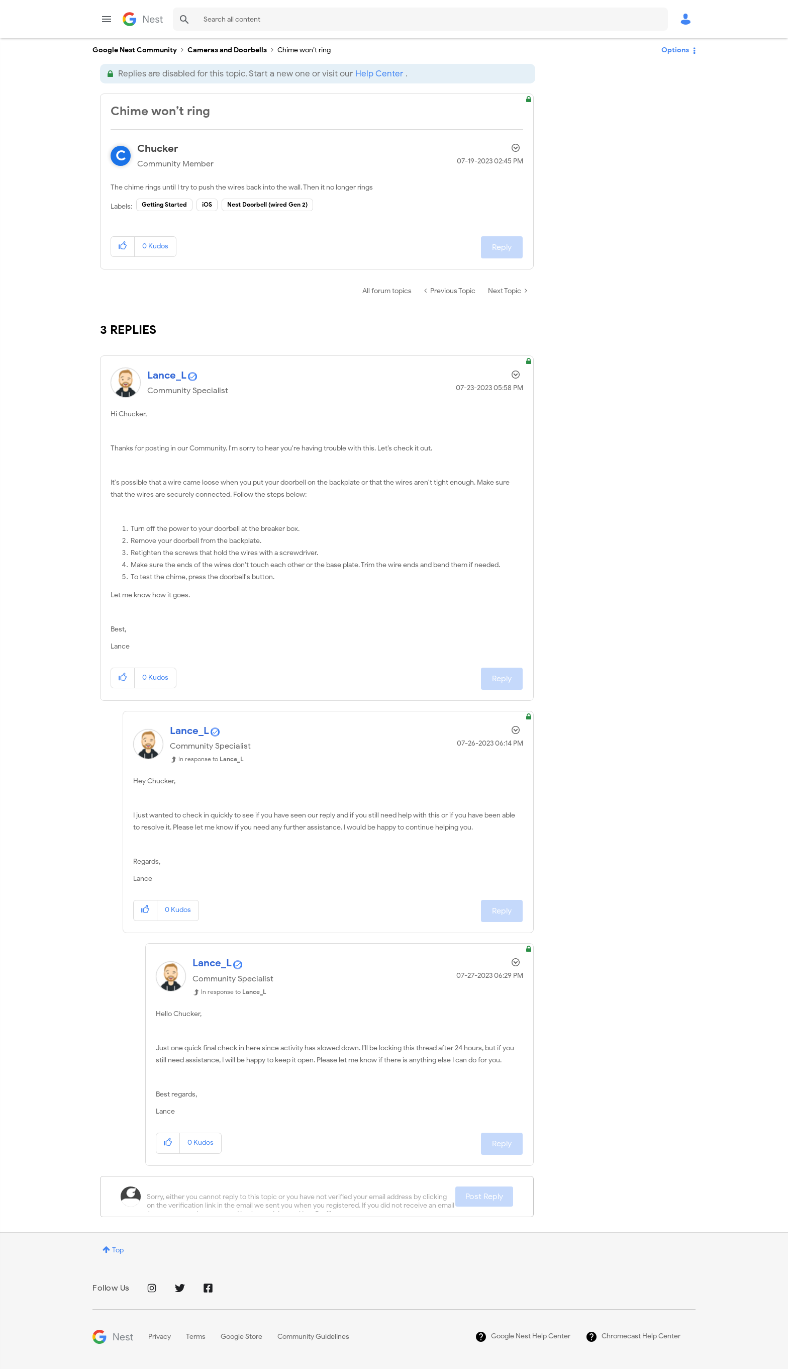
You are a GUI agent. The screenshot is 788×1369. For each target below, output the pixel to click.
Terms (196, 1336)
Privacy (159, 1336)
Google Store (241, 1336)
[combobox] (420, 19)
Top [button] (118, 1250)
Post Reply (484, 1197)
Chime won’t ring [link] (304, 50)
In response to (211, 759)
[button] (123, 246)
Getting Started (164, 204)
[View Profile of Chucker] (157, 148)
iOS (207, 204)
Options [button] (675, 50)
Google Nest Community (143, 19)
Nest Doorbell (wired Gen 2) (267, 204)
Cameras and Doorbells (227, 50)
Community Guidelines (313, 1336)
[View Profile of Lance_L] (166, 375)
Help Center (379, 73)
